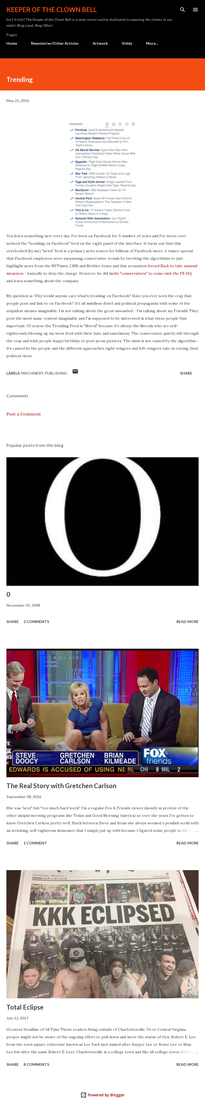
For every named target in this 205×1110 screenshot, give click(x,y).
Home (11, 43)
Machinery (32, 373)
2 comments (36, 621)
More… (152, 43)
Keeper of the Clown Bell (51, 9)
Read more (187, 621)
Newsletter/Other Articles (55, 43)
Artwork (100, 43)
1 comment (35, 843)
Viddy (127, 43)
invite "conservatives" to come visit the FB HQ (150, 273)
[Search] (182, 9)
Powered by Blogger (102, 1094)
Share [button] (186, 373)
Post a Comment (23, 414)
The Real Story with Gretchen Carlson (61, 786)
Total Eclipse (25, 1007)
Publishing (56, 373)
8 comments (36, 1064)
